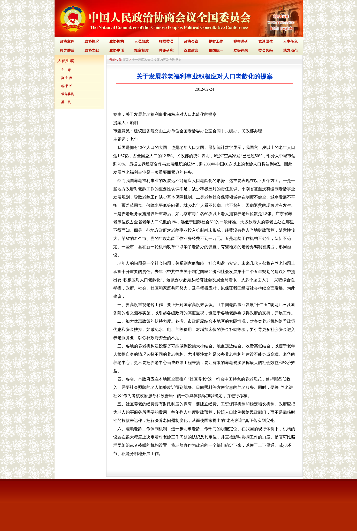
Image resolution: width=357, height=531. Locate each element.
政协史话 (116, 50)
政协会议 (191, 41)
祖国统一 (216, 50)
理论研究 (166, 50)
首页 (125, 60)
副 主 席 (66, 78)
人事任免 (290, 41)
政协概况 (92, 41)
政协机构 (116, 41)
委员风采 (265, 50)
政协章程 (67, 41)
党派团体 (265, 41)
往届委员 (166, 41)
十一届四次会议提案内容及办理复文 (156, 60)
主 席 (66, 70)
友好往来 (240, 50)
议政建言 (191, 50)
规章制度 (141, 50)
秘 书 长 (66, 86)
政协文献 (92, 50)
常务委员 (67, 94)
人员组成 (141, 41)
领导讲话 (67, 50)
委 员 (66, 102)
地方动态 (290, 50)
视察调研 (240, 41)
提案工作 (216, 41)
